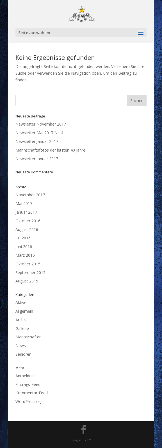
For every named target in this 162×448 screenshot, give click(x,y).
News (20, 345)
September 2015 (30, 272)
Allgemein (24, 311)
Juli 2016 (23, 237)
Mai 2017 (23, 203)
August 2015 (26, 281)
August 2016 (26, 229)
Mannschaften (28, 336)
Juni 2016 (23, 246)
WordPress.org (28, 401)
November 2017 (30, 194)
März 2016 (25, 255)
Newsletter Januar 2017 (36, 141)
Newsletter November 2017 (40, 124)
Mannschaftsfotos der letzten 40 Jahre (50, 150)
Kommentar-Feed (31, 392)
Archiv (20, 319)
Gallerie (22, 328)
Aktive (20, 302)
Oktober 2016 (27, 220)
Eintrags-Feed (27, 384)
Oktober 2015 (27, 264)
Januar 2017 (26, 212)
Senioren (23, 354)
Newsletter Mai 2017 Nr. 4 (39, 132)
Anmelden (24, 375)
